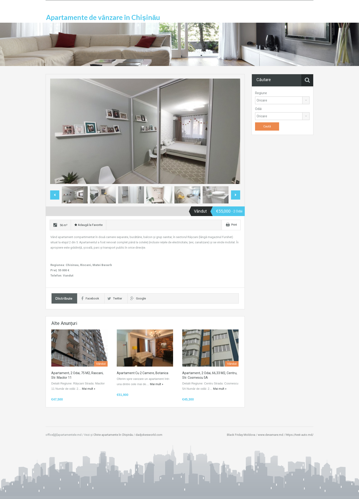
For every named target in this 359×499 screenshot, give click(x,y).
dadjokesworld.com (149, 434)
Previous (54, 195)
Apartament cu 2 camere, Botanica (142, 373)
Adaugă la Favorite (88, 225)
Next (235, 195)
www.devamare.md (270, 434)
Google (138, 298)
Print (234, 224)
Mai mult (88, 388)
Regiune (261, 93)
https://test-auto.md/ (299, 434)
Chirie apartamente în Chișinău (113, 434)
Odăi (258, 109)
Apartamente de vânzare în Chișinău (103, 17)
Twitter (114, 298)
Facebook (90, 298)
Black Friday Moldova (241, 434)
